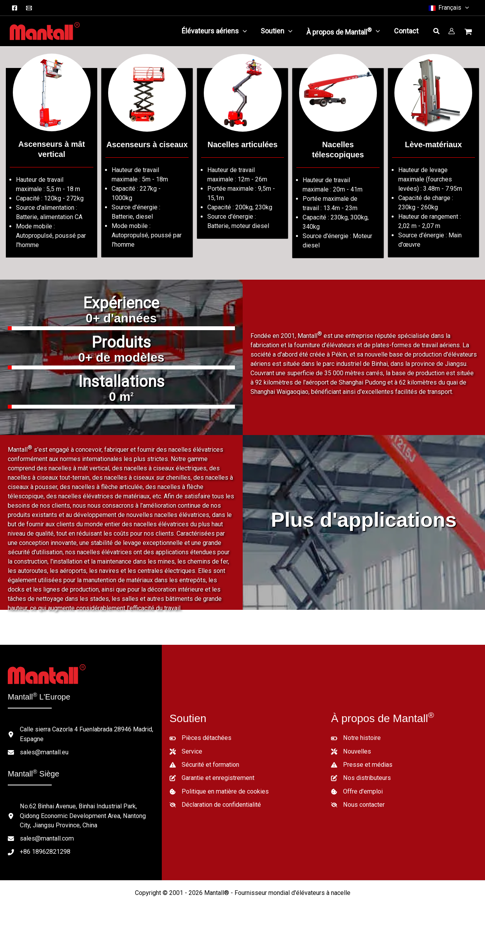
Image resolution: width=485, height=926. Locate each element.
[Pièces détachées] (200, 738)
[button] (448, 8)
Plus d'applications (363, 519)
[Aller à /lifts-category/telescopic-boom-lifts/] (337, 163)
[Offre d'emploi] (356, 790)
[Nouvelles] (351, 751)
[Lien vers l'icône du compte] (451, 31)
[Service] (186, 751)
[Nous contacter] (357, 804)
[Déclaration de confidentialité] (215, 804)
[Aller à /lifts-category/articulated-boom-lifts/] (242, 153)
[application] (243, 31)
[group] (121, 314)
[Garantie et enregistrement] (212, 777)
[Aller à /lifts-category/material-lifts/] (433, 162)
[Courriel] (29, 8)
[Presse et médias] (361, 764)
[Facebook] (14, 8)
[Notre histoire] (355, 738)
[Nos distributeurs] (360, 777)
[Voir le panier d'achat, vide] (469, 33)
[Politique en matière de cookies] (219, 790)
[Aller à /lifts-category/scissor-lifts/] (147, 162)
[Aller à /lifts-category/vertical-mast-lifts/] (51, 163)
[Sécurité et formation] (204, 764)
